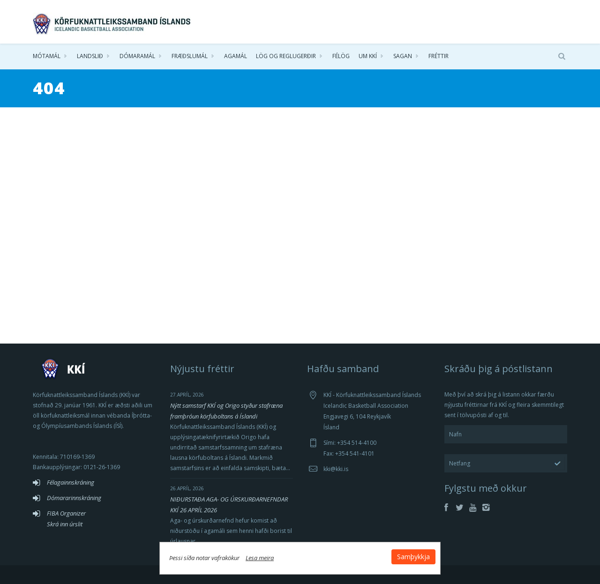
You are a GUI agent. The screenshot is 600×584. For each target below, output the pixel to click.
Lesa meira (260, 558)
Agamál (235, 56)
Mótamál (46, 56)
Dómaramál (137, 56)
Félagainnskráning (70, 482)
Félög (341, 56)
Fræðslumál (190, 56)
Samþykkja (413, 556)
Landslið (90, 56)
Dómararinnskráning (74, 498)
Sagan (402, 56)
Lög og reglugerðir (286, 56)
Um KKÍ (368, 56)
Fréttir (438, 56)
